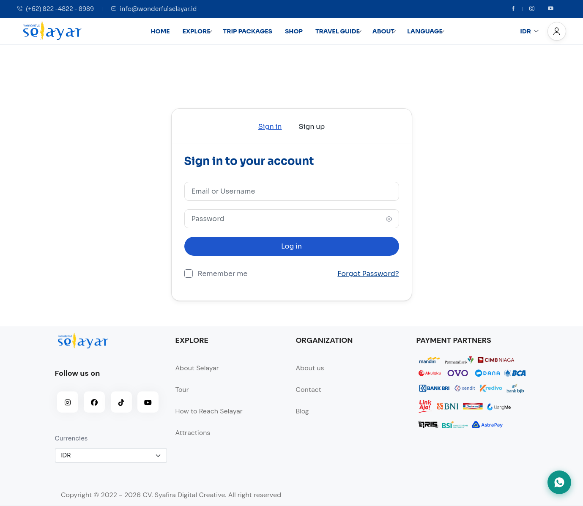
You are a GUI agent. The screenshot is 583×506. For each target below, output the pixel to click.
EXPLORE (198, 31)
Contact (308, 389)
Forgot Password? (368, 274)
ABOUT (384, 31)
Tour (182, 389)
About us (310, 368)
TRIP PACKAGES (247, 31)
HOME (160, 31)
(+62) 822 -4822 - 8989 (55, 9)
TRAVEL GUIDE (338, 31)
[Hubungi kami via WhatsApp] (559, 482)
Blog (302, 411)
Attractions (193, 432)
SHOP (294, 31)
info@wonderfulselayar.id (154, 9)
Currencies (71, 438)
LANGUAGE (426, 31)
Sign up (312, 126)
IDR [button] (529, 31)
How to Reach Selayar (209, 411)
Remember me (223, 273)
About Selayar (197, 368)
